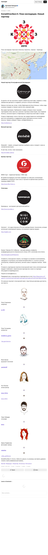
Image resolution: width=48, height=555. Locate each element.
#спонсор (22, 463)
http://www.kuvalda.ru (7, 209)
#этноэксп (28, 463)
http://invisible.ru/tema (7, 152)
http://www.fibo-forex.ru (8, 184)
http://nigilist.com (6, 232)
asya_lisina (4, 398)
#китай (3, 463)
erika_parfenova (6, 456)
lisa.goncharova (6, 341)
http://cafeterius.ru (6, 123)
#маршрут (9, 463)
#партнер (15, 463)
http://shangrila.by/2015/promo (10, 255)
